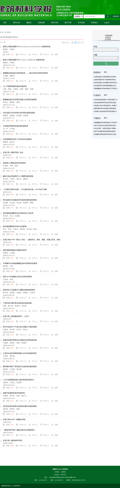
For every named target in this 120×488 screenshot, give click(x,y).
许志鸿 (12, 203)
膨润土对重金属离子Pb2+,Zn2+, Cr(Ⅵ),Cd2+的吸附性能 (23, 60)
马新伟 (5, 329)
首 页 (1, 32)
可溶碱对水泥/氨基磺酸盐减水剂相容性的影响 (20, 263)
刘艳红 (12, 49)
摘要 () (10, 54)
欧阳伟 (25, 203)
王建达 (18, 292)
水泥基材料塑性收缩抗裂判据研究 (15, 126)
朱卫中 (18, 329)
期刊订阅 (54, 22)
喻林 (18, 409)
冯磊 (4, 89)
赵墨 (21, 89)
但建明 (5, 253)
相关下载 (68, 22)
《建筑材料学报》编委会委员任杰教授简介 (19, 430)
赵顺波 (12, 115)
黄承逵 (12, 356)
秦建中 (25, 179)
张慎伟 (5, 382)
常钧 (9, 229)
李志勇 (18, 369)
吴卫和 (5, 179)
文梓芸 (32, 292)
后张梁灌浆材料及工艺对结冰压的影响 (17, 139)
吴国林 (12, 292)
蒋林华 (12, 409)
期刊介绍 (16, 22)
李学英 (12, 329)
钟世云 (5, 102)
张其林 (18, 382)
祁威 (31, 89)
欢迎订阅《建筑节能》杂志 (13, 152)
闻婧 (26, 89)
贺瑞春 (25, 115)
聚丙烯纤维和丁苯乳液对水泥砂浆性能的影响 (20, 366)
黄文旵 (18, 179)
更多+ (106, 72)
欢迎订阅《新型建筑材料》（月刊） (16, 316)
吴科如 (24, 306)
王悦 (11, 266)
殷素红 (25, 292)
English (106, 22)
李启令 (12, 396)
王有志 (12, 382)
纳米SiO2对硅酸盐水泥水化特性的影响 (17, 277)
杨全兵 (12, 142)
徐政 (16, 166)
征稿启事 (41, 22)
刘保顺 (17, 216)
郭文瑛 (5, 292)
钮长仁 (25, 329)
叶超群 (5, 166)
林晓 (31, 203)
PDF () (34, 54)
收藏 (56, 54)
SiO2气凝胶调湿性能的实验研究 (15, 86)
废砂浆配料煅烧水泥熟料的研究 (15, 250)
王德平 (12, 179)
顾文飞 (24, 396)
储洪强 (5, 409)
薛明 (18, 102)
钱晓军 (5, 115)
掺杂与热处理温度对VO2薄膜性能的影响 (18, 176)
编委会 (28, 22)
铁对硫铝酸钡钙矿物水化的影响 (15, 226)
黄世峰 (22, 229)
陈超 (9, 89)
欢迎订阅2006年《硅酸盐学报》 (15, 419)
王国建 (5, 76)
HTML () (22, 54)
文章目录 (108, 37)
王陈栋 (15, 89)
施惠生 (5, 49)
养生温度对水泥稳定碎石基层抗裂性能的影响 (20, 200)
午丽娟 (5, 343)
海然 (4, 306)
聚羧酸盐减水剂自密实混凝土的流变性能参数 (20, 99)
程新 (35, 229)
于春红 (15, 229)
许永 (11, 216)
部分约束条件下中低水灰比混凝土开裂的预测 (20, 327)
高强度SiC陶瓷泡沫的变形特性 (14, 163)
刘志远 (18, 203)
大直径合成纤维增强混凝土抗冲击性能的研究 (20, 353)
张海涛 (17, 306)
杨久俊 (10, 306)
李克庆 (5, 216)
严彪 (11, 166)
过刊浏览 (8, 32)
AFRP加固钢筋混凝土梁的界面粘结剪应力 (18, 380)
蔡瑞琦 (24, 343)
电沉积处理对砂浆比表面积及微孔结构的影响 (20, 406)
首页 (5, 22)
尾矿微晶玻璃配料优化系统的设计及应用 (18, 213)
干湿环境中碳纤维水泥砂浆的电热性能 (17, 303)
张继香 (5, 396)
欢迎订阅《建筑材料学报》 (13, 440)
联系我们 (94, 22)
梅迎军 (5, 369)
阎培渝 (5, 266)
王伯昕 (5, 356)
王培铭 (12, 129)
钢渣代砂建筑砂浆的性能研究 (14, 393)
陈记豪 (18, 115)
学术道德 (81, 22)
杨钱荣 (5, 142)
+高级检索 (115, 16)
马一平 (5, 129)
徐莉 (18, 396)
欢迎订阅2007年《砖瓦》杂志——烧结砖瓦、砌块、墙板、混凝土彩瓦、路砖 (31, 240)
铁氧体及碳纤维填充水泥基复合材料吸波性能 (20, 340)
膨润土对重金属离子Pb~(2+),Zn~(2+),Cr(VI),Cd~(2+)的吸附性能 (26, 46)
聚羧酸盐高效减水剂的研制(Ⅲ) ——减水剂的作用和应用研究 (25, 73)
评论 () (46, 54)
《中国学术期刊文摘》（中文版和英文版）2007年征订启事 (25, 189)
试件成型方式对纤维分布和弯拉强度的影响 (19, 113)
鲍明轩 (12, 102)
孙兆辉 (5, 203)
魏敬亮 (12, 76)
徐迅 (11, 279)
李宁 (4, 229)
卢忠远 (5, 279)
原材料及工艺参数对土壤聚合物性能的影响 (19, 290)
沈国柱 (12, 343)
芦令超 (29, 229)
